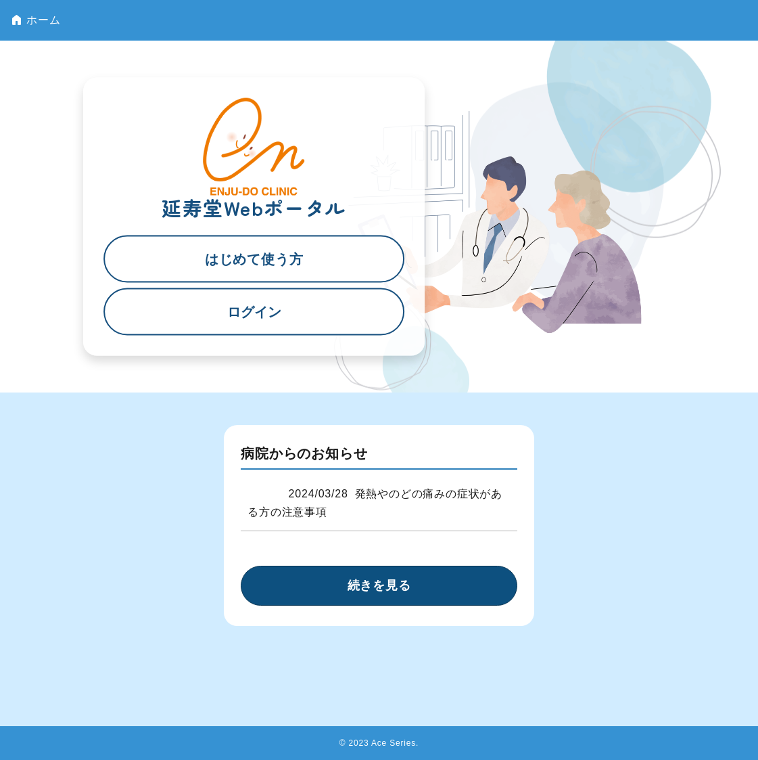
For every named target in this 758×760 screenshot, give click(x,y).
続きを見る (379, 585)
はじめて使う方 (254, 258)
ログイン (254, 311)
